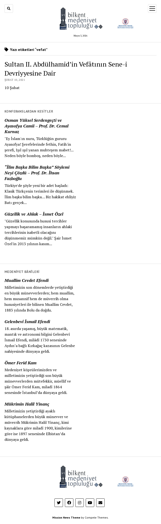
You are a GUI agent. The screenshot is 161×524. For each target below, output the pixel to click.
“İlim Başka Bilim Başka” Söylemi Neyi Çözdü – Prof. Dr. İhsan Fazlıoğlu (36, 172)
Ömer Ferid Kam (20, 363)
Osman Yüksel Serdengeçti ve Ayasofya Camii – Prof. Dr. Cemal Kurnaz (36, 125)
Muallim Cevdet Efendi (26, 280)
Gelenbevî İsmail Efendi (27, 321)
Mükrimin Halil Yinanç (26, 404)
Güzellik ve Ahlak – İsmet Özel (33, 214)
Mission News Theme (66, 517)
